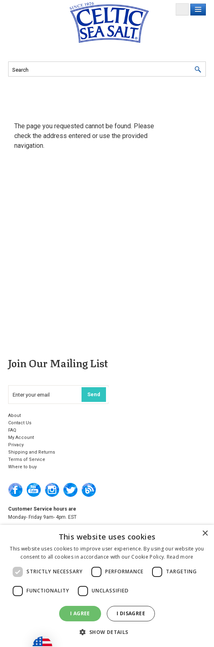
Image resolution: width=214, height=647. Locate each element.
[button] (107, 632)
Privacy (16, 444)
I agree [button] (80, 613)
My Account (21, 437)
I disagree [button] (131, 613)
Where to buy (22, 466)
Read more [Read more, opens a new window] (180, 556)
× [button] (205, 534)
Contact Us (19, 422)
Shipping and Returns (31, 452)
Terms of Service (26, 459)
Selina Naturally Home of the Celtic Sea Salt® (109, 22)
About (14, 415)
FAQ (12, 430)
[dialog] (107, 586)
